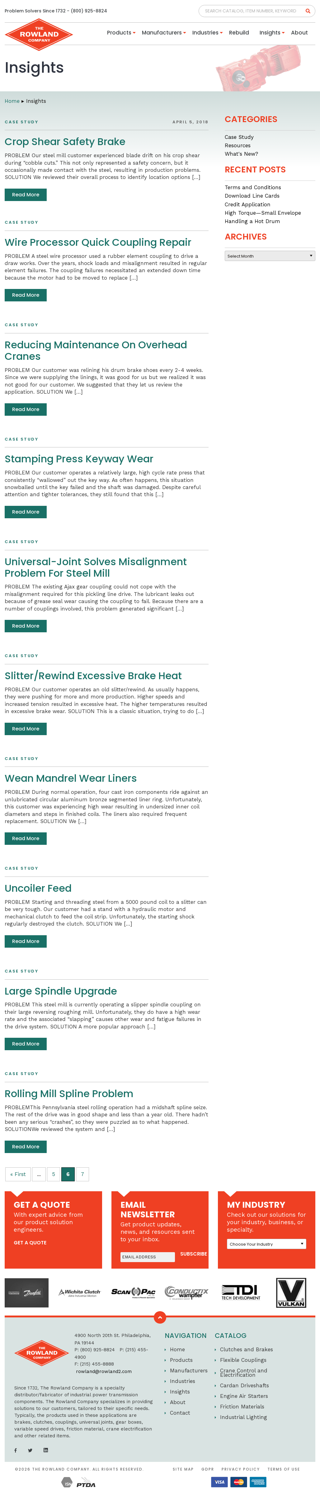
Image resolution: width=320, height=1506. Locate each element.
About (299, 32)
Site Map (183, 1469)
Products (119, 32)
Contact (180, 1413)
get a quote (30, 1242)
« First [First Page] (18, 1174)
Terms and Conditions (253, 187)
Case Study (239, 137)
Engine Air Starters (244, 1396)
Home (177, 1349)
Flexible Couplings (243, 1360)
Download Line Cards (252, 196)
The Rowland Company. (61, 1469)
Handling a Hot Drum (252, 221)
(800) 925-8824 (89, 11)
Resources (238, 145)
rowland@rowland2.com (104, 1371)
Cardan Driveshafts (244, 1385)
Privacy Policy (241, 1469)
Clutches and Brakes (246, 1349)
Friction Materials (242, 1406)
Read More (25, 194)
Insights (270, 32)
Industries (205, 32)
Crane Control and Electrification (243, 1372)
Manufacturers (162, 32)
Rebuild (239, 32)
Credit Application (248, 204)
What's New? (241, 154)
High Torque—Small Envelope (263, 213)
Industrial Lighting (243, 1417)
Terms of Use (283, 1469)
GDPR (207, 1469)
